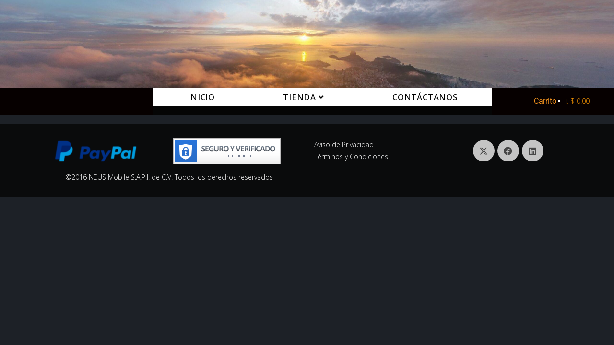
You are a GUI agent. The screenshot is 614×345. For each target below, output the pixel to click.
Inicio (201, 97)
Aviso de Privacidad (344, 144)
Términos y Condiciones (351, 156)
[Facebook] (508, 150)
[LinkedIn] (532, 150)
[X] (484, 150)
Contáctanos (425, 97)
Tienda (303, 97)
